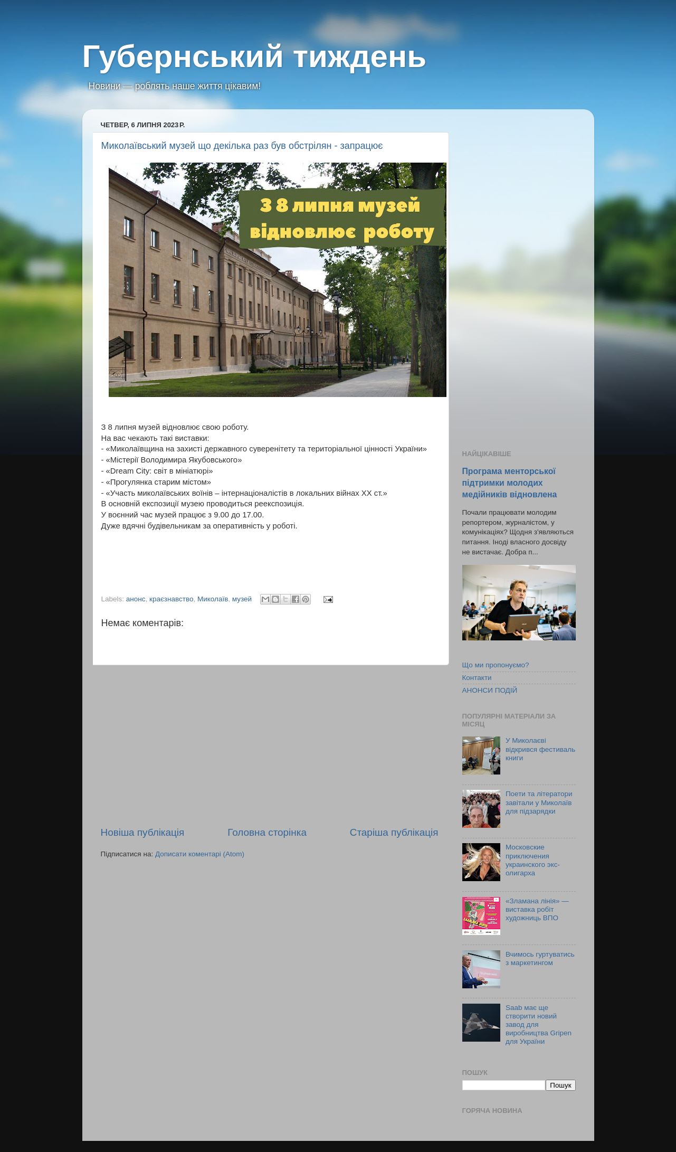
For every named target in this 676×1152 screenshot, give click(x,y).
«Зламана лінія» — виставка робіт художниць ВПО (537, 909)
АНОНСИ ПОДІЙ (490, 690)
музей (242, 599)
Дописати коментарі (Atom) (199, 854)
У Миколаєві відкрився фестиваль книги (540, 748)
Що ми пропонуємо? (495, 665)
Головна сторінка (267, 832)
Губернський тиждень (254, 56)
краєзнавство (171, 599)
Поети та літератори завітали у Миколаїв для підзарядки (539, 802)
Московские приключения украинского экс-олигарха (533, 860)
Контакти (477, 678)
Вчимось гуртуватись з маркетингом (540, 958)
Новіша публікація (143, 832)
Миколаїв (212, 599)
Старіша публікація (394, 832)
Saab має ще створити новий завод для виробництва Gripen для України (539, 1025)
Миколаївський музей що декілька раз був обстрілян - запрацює (242, 145)
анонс (136, 599)
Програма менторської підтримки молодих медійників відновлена (509, 483)
